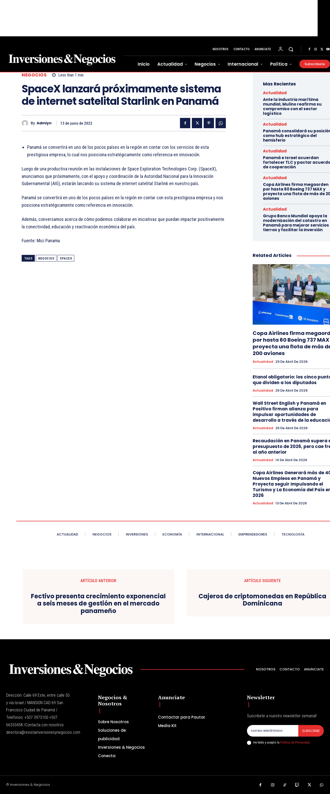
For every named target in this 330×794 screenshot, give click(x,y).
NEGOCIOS (46, 258)
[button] (291, 49)
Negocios (34, 75)
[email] (272, 731)
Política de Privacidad (294, 742)
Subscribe (311, 730)
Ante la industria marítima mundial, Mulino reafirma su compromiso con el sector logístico (292, 106)
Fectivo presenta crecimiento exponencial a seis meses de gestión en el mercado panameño (98, 604)
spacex (66, 258)
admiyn (44, 123)
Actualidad (275, 93)
